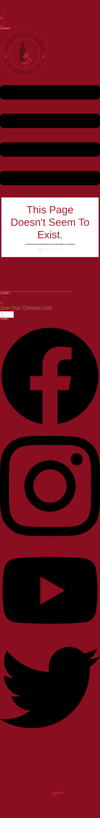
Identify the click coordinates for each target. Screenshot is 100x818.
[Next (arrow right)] (56, 794)
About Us (5, 10)
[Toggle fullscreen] (56, 792)
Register (5, 22)
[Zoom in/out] (53, 792)
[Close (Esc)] (62, 792)
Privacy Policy (6, 297)
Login (4, 20)
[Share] (59, 792)
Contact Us (5, 14)
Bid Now (5, 8)
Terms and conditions (8, 299)
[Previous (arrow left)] (53, 794)
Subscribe (4, 319)
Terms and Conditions (8, 12)
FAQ (4, 295)
